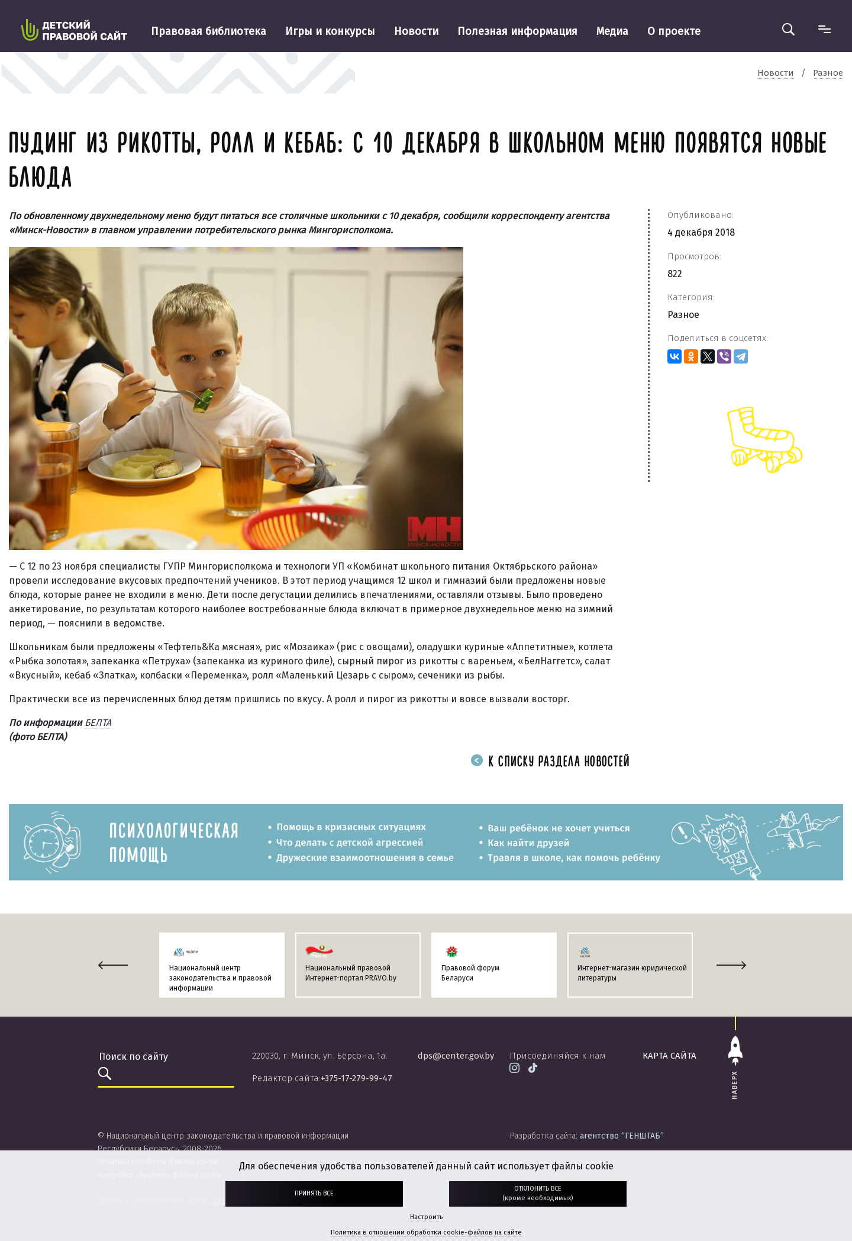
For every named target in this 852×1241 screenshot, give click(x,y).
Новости (416, 31)
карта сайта (669, 1055)
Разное (683, 314)
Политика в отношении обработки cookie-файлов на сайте (426, 1232)
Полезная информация (517, 31)
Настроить (426, 1217)
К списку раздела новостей (550, 762)
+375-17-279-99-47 (356, 1078)
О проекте (674, 31)
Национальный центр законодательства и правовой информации (220, 978)
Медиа (612, 31)
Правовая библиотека (208, 31)
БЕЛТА (98, 722)
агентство (622, 1136)
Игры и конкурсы (330, 31)
